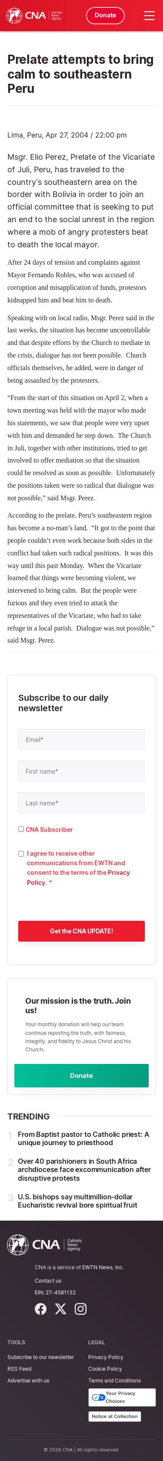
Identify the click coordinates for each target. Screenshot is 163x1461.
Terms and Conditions (114, 1380)
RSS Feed (19, 1369)
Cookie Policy (105, 1369)
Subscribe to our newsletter (40, 1357)
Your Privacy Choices (113, 1397)
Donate (104, 15)
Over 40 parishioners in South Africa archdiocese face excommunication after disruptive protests (84, 1170)
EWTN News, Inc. (103, 1267)
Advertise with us (28, 1380)
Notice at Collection (115, 1416)
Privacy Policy (105, 1357)
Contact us (48, 1280)
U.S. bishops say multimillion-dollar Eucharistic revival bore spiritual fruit (77, 1201)
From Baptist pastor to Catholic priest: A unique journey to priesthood (83, 1139)
